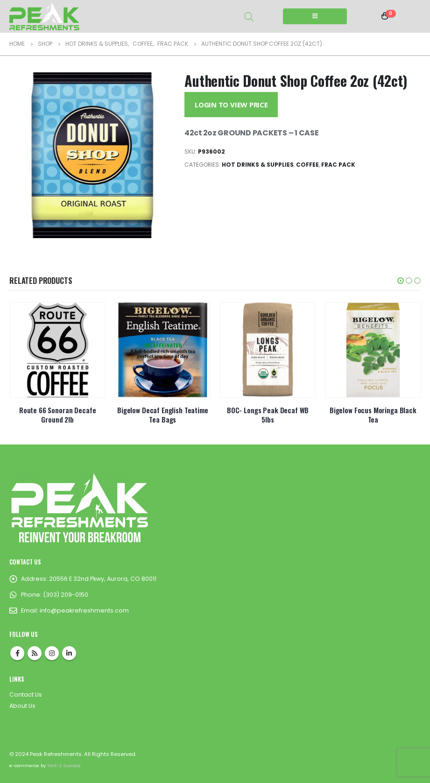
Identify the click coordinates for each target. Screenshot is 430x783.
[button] (400, 280)
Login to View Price (231, 104)
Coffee (307, 165)
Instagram (52, 653)
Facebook (17, 653)
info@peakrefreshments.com (84, 610)
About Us (22, 706)
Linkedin (69, 653)
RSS (35, 653)
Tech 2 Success (63, 765)
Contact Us (25, 694)
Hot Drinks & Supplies (258, 165)
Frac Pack (338, 165)
